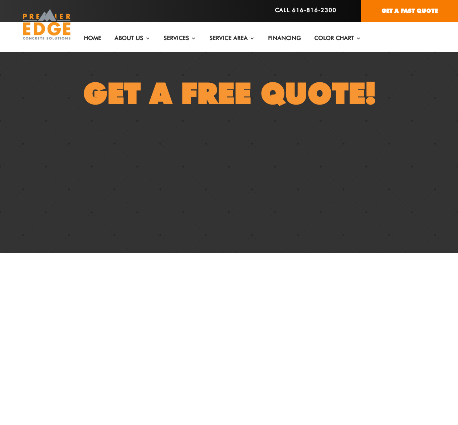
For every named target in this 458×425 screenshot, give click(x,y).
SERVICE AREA (228, 38)
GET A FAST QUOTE (409, 11)
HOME (92, 38)
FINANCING (284, 38)
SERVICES (176, 38)
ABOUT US (128, 38)
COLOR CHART (334, 38)
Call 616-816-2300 (305, 10)
